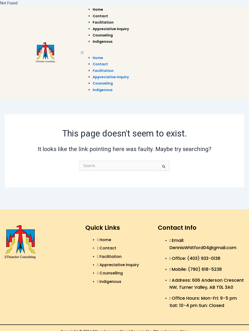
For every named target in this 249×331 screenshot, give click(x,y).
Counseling (103, 35)
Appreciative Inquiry (111, 28)
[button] (160, 53)
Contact (100, 16)
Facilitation (103, 22)
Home (98, 9)
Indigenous (103, 41)
